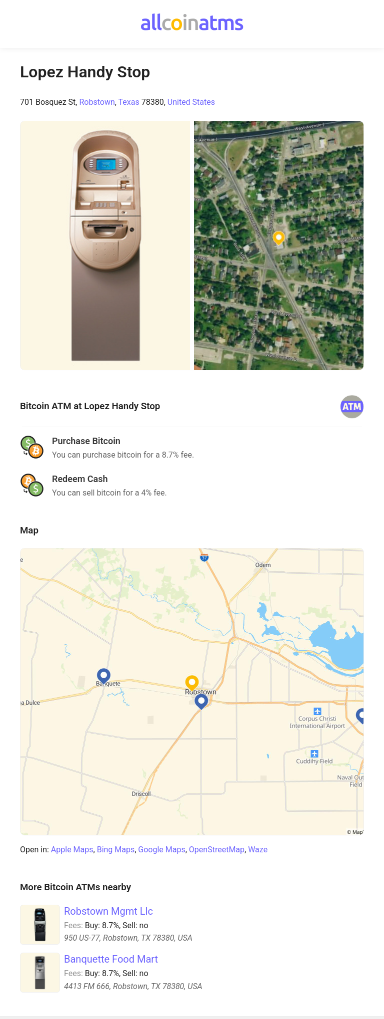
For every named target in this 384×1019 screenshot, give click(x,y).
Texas (129, 102)
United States (191, 102)
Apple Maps (72, 849)
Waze (258, 849)
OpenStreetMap (216, 849)
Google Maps (161, 849)
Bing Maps (116, 849)
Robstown (96, 102)
